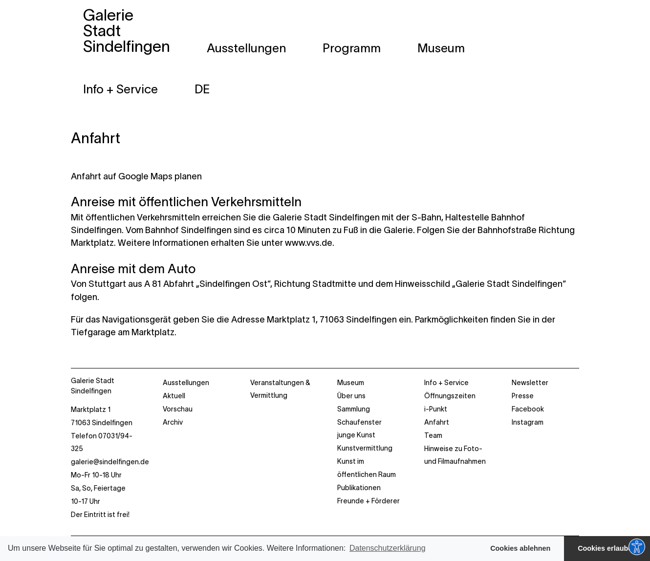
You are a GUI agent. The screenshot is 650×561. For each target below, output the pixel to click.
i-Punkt (435, 409)
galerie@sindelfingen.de (110, 462)
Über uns (351, 396)
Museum (350, 383)
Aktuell (174, 396)
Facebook (528, 409)
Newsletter (530, 383)
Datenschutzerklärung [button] (387, 548)
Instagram (527, 422)
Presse (523, 396)
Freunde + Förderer (368, 501)
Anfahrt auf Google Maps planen (136, 176)
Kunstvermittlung (364, 448)
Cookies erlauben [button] (607, 548)
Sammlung (353, 409)
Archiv (173, 422)
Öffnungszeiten (450, 396)
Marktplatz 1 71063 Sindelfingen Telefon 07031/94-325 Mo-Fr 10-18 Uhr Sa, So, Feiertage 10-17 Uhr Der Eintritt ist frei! (107, 462)
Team (433, 435)
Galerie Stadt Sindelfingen (92, 386)
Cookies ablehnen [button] (520, 548)
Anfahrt (95, 138)
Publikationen (359, 488)
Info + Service (446, 383)
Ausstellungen (186, 383)
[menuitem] (202, 88)
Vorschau (178, 409)
